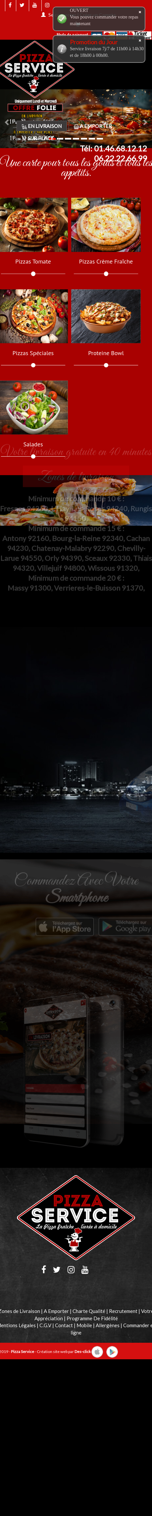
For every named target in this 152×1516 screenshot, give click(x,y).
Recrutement (123, 1311)
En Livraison (42, 126)
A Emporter (93, 126)
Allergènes (108, 1325)
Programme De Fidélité (92, 1318)
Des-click (83, 1351)
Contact (64, 1325)
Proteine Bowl (106, 353)
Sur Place (38, 138)
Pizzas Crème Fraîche (106, 261)
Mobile (84, 1325)
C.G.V (45, 1325)
